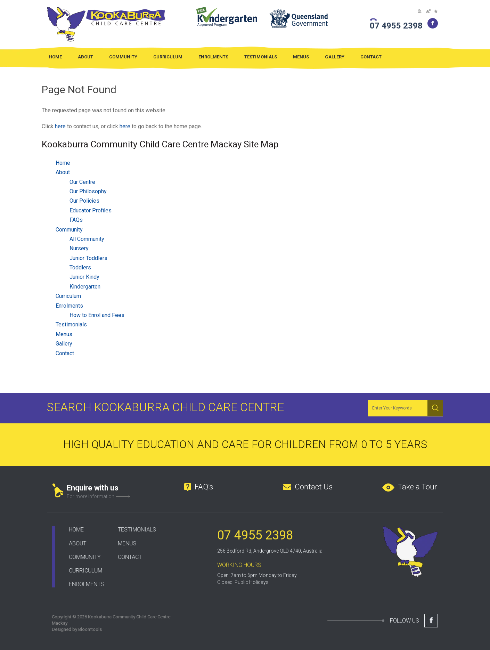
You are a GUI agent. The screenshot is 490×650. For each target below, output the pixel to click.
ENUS (125, 543)
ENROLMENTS (82, 584)
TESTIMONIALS (133, 529)
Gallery (334, 56)
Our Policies (84, 201)
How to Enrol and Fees (97, 315)
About (85, 56)
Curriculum (167, 56)
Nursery (79, 248)
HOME (72, 529)
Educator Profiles (91, 210)
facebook (432, 23)
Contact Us (314, 486)
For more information (90, 496)
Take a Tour (417, 486)
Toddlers (80, 268)
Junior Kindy (84, 277)
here (60, 126)
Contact (371, 56)
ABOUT (73, 543)
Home (55, 56)
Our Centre (82, 182)
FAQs (76, 220)
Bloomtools (86, 629)
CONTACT (126, 557)
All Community (87, 239)
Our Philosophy (88, 191)
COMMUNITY (80, 557)
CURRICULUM (81, 570)
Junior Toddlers (88, 258)
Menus (301, 56)
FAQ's (204, 486)
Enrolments (213, 56)
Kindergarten (85, 286)
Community (123, 56)
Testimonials (260, 56)
